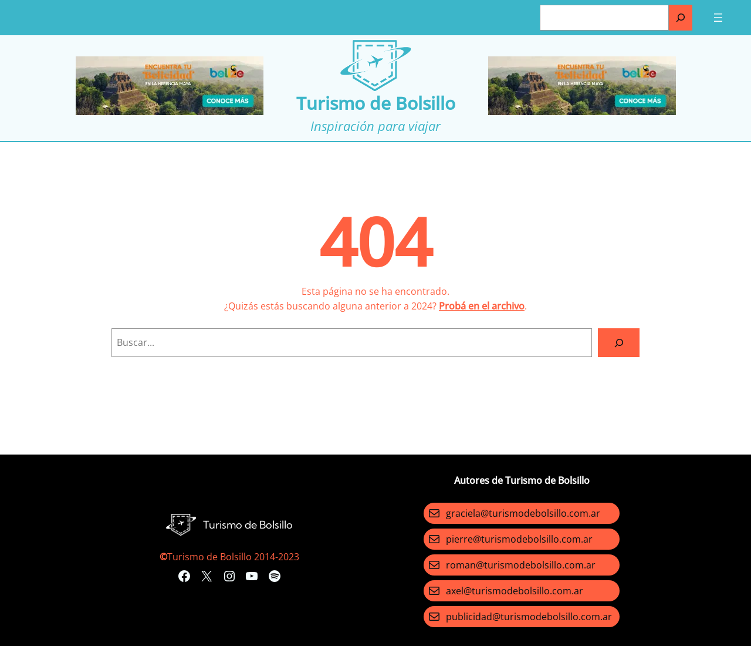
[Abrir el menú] (718, 18)
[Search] (619, 342)
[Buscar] (680, 18)
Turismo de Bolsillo (375, 103)
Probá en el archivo (482, 306)
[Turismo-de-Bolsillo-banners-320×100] (169, 111)
